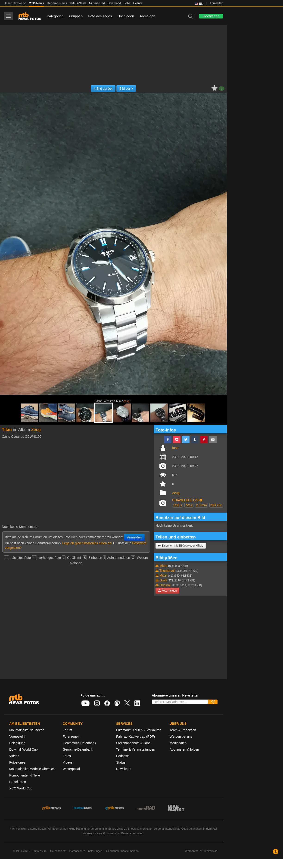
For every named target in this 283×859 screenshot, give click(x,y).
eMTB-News (78, 3)
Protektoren (17, 782)
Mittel (163, 575)
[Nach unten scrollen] (275, 851)
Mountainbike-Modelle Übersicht (32, 769)
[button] (200, 500)
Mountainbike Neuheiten (26, 730)
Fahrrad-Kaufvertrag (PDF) (135, 736)
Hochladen (126, 16)
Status (120, 762)
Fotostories (17, 762)
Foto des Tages (100, 16)
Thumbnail (166, 570)
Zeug (126, 401)
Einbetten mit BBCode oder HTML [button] (180, 545)
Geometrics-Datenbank (79, 743)
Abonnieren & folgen (184, 749)
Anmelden (216, 3)
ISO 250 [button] (216, 505)
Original (165, 585)
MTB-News (36, 3)
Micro (163, 566)
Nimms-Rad (97, 3)
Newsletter (123, 769)
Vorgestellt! (17, 736)
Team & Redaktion (183, 730)
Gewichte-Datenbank (78, 749)
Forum (67, 730)
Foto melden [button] (167, 590)
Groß (163, 580)
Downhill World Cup (23, 749)
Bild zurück (103, 88)
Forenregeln (71, 736)
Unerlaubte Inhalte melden (122, 851)
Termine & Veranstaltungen (135, 749)
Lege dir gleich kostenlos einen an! (87, 543)
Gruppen (76, 16)
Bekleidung (17, 743)
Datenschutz (58, 851)
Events (137, 3)
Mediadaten (178, 743)
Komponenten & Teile (24, 775)
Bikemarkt (114, 3)
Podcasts (123, 756)
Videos (14, 756)
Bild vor (126, 88)
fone (175, 448)
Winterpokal (71, 769)
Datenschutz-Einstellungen (86, 851)
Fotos (67, 756)
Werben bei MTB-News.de (201, 851)
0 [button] (221, 88)
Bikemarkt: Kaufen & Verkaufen (138, 730)
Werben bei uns (181, 736)
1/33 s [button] (177, 505)
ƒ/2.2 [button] (189, 505)
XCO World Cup (20, 788)
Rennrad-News (57, 3)
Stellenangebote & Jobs (133, 743)
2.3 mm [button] (201, 505)
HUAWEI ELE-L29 (185, 500)
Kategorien (55, 16)
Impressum (40, 851)
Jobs (127, 3)
